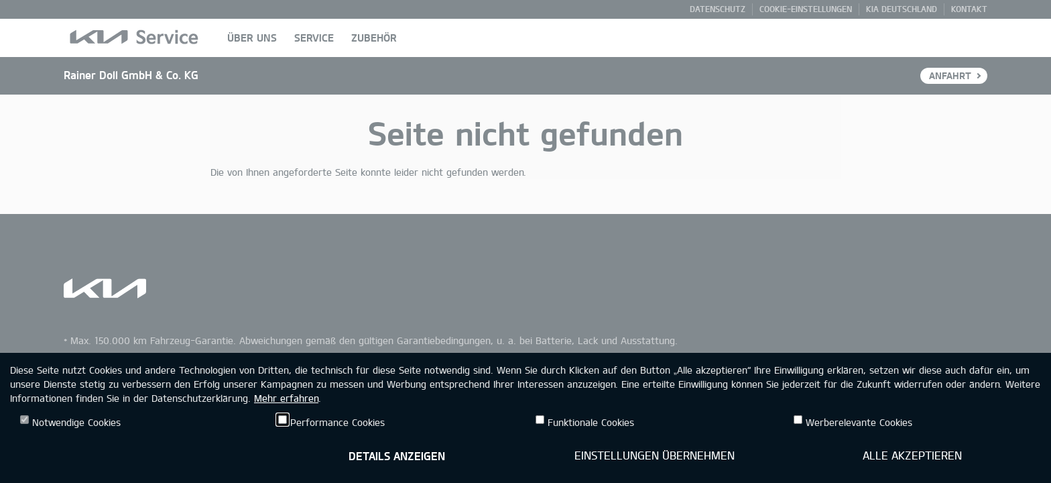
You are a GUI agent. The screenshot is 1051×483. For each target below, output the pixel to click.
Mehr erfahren (286, 398)
